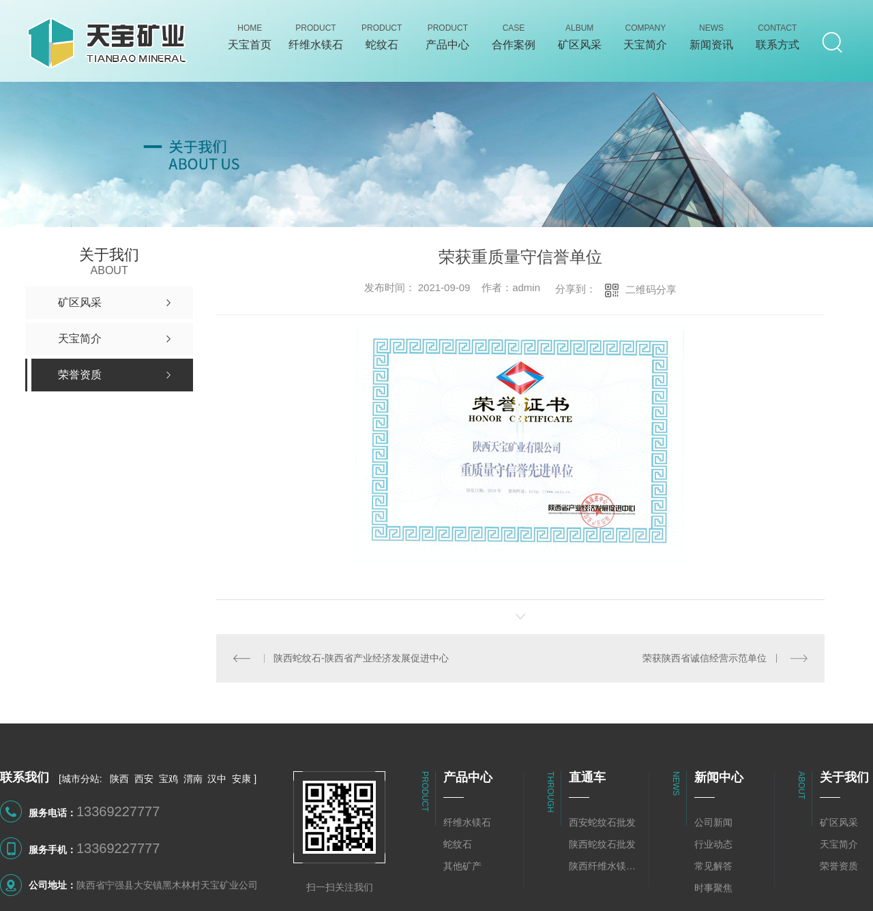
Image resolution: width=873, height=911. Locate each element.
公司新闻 (713, 822)
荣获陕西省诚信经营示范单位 (705, 658)
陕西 (119, 778)
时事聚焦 (713, 887)
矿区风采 (839, 822)
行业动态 (713, 844)
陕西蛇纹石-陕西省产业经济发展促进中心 (361, 658)
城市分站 (80, 778)
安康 (241, 778)
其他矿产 (462, 866)
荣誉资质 (839, 866)
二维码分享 (651, 289)
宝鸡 (168, 778)
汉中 (216, 778)
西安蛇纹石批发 (602, 822)
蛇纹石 (457, 844)
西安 (143, 778)
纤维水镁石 (467, 822)
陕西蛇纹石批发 (602, 844)
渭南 (193, 778)
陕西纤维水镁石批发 (605, 866)
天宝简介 (839, 844)
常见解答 (713, 866)
